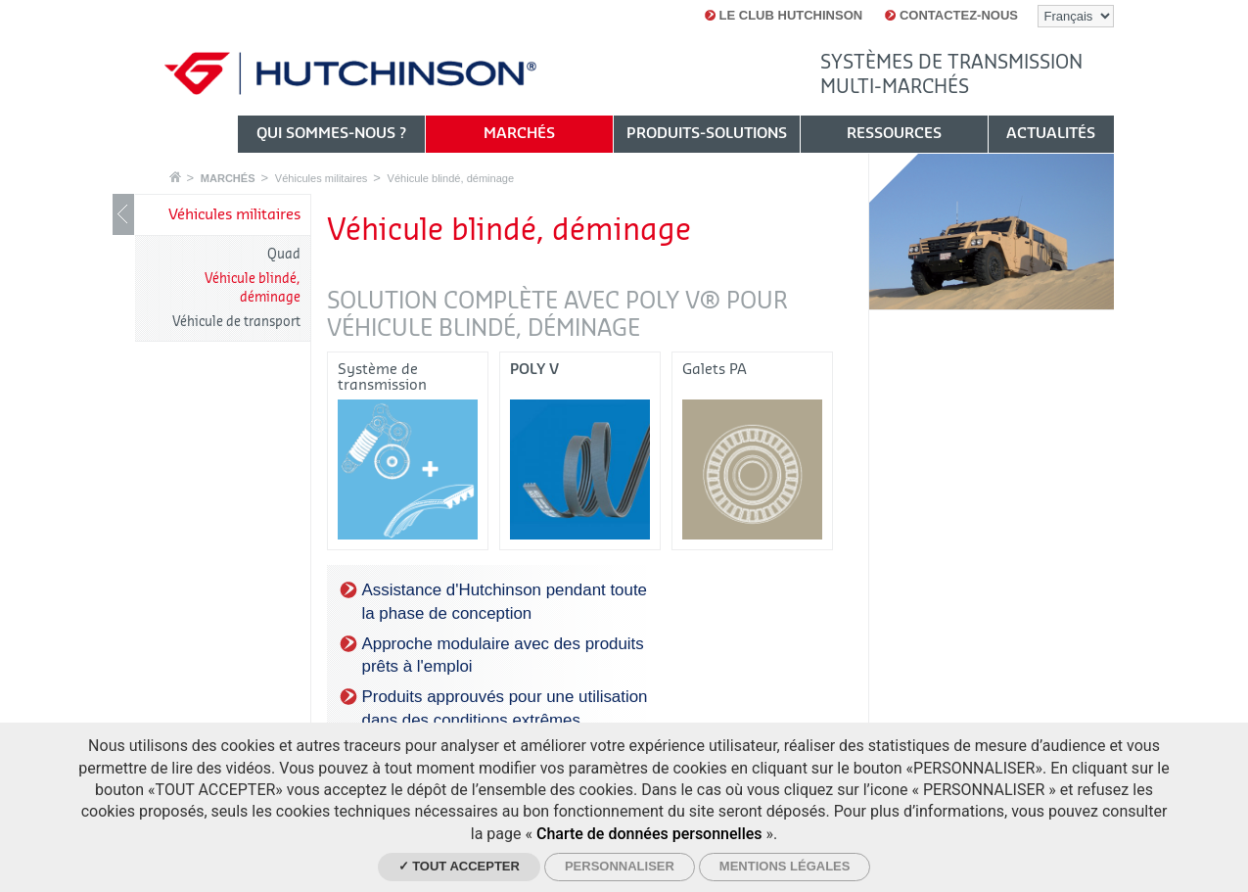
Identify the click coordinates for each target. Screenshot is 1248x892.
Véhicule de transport (236, 321)
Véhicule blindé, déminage (451, 178)
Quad (283, 254)
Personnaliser (619, 866)
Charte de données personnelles (649, 833)
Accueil (175, 176)
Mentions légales (785, 866)
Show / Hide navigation (123, 214)
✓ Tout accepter (459, 866)
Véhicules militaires (321, 178)
